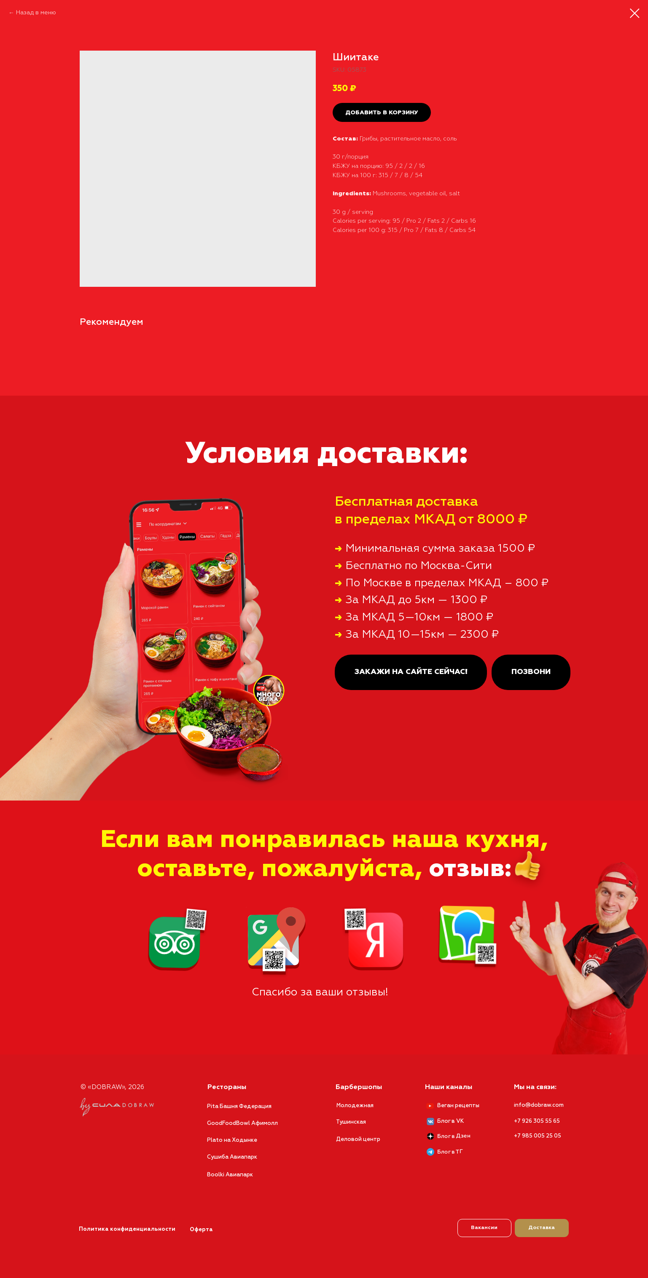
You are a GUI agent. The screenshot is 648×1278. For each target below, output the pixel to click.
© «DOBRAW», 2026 (112, 1087)
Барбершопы (359, 1087)
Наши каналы (448, 1087)
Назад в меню (36, 13)
